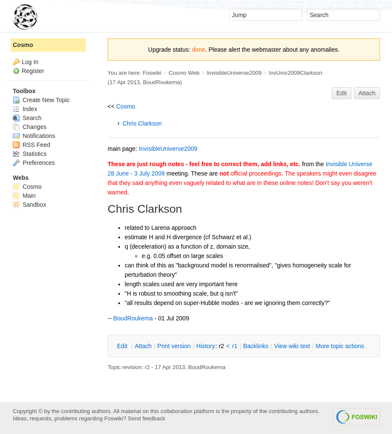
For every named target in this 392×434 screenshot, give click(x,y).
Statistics (30, 153)
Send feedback (146, 418)
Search (27, 117)
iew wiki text (292, 346)
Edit (341, 93)
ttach (143, 346)
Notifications (34, 135)
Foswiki (152, 73)
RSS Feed (31, 144)
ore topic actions (340, 346)
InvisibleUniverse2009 (234, 73)
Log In (30, 62)
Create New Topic (41, 100)
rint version (174, 346)
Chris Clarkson (142, 123)
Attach (367, 93)
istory (205, 346)
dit (123, 346)
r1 (234, 346)
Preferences (34, 162)
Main (24, 195)
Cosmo (125, 106)
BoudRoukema (161, 82)
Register (33, 70)
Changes (30, 126)
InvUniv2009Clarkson (295, 73)
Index (25, 109)
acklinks (255, 346)
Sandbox (29, 204)
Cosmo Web (184, 73)
